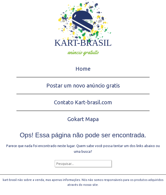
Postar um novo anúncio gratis (83, 85)
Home (83, 69)
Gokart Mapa (83, 119)
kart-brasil (83, 43)
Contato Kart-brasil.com (83, 102)
